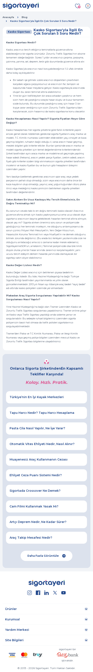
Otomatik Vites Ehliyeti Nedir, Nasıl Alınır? (42, 444)
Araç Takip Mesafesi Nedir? (31, 538)
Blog (24, 17)
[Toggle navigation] (87, 5)
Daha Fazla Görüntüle (46, 556)
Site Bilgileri (14, 640)
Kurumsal (12, 619)
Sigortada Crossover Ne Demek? (35, 491)
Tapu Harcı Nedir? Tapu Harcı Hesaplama (42, 413)
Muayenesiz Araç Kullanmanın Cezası (39, 459)
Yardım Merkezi (17, 630)
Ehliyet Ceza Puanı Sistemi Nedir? (36, 475)
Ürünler (11, 609)
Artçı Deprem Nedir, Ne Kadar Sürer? (38, 522)
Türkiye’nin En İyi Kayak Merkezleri (37, 397)
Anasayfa (8, 17)
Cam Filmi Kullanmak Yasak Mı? (34, 506)
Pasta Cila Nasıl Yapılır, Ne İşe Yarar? (37, 428)
